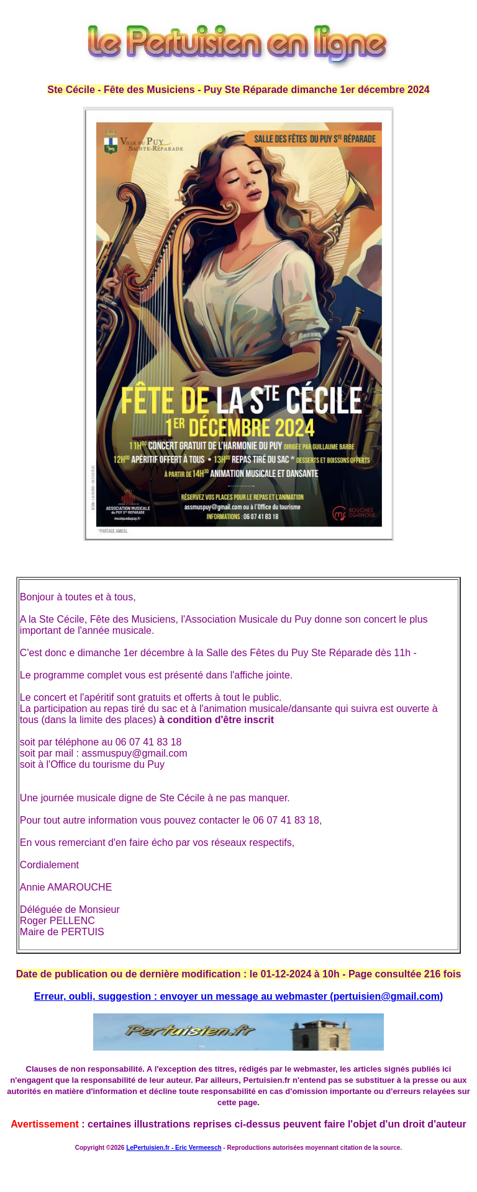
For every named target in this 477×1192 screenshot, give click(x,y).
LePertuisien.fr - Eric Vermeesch (173, 1147)
